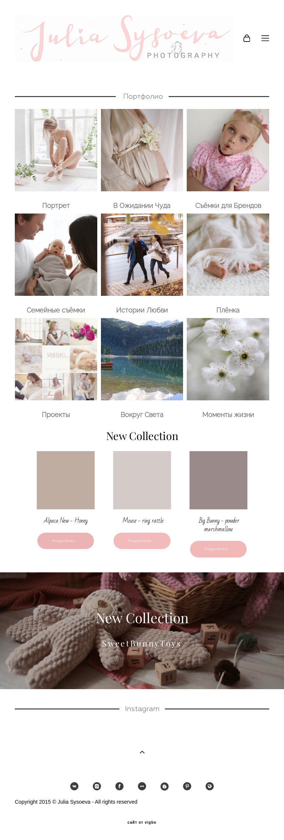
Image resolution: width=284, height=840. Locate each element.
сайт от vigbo (142, 822)
